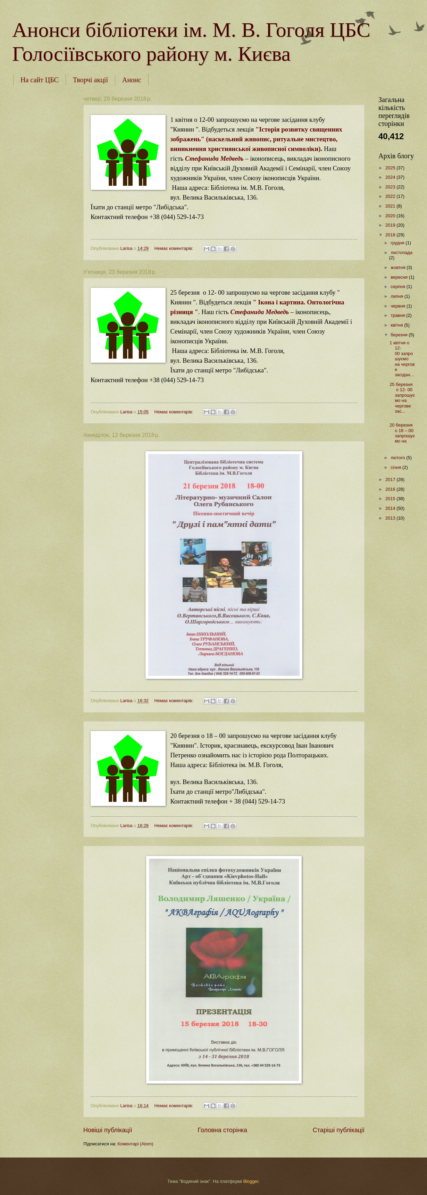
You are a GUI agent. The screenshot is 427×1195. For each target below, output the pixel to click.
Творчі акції (90, 80)
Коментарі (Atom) (135, 1143)
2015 (390, 498)
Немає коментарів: (174, 248)
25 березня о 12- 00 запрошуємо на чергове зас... (402, 398)
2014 (390, 508)
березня (400, 334)
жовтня (399, 267)
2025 (390, 167)
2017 (390, 479)
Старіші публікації (339, 1130)
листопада (401, 252)
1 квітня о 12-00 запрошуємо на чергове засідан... (402, 359)
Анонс (131, 80)
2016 (390, 489)
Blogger (251, 1181)
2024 (390, 177)
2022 (390, 196)
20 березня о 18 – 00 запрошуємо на (402, 433)
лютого (398, 457)
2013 (390, 518)
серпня (398, 286)
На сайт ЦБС (39, 80)
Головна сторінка (222, 1130)
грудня (398, 242)
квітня (397, 325)
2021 (390, 206)
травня (398, 315)
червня (399, 306)
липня (397, 296)
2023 (390, 187)
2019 (390, 225)
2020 (390, 215)
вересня (400, 277)
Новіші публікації (107, 1130)
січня (396, 467)
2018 (390, 234)
